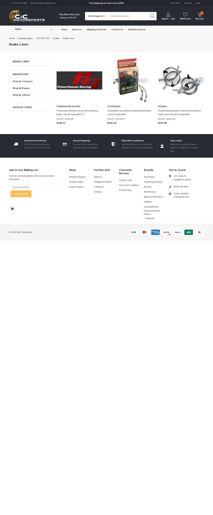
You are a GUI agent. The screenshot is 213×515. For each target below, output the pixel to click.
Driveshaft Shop (151, 207)
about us (188, 3)
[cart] (200, 16)
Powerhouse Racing (153, 182)
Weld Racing (150, 192)
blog (198, 3)
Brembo (147, 187)
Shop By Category (22, 81)
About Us (98, 177)
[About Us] (77, 29)
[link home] (27, 16)
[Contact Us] (117, 29)
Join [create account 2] (173, 19)
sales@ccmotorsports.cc (45, 3)
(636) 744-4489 (20, 3)
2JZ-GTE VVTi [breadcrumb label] (43, 38)
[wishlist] (185, 16)
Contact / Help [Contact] (125, 180)
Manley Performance (153, 197)
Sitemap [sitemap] (98, 192)
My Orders (175, 3)
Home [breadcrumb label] (12, 38)
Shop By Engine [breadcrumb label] (25, 38)
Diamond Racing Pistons (151, 212)
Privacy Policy (125, 190)
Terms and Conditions (129, 185)
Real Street (149, 177)
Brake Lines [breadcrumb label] (68, 38)
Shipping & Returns (102, 182)
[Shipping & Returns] (96, 29)
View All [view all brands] (150, 218)
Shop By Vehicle (21, 95)
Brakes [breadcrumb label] (56, 38)
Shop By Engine (21, 88)
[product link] (79, 80)
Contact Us (99, 187)
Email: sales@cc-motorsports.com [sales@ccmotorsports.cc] (182, 195)
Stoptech (148, 202)
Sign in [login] (165, 19)
